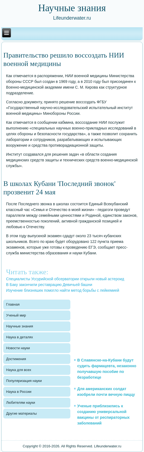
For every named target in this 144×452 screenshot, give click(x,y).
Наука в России (18, 392)
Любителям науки (20, 402)
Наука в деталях (19, 337)
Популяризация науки (24, 381)
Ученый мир (16, 315)
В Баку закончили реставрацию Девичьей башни (49, 284)
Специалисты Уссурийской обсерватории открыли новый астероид (65, 279)
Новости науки (18, 348)
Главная (12, 304)
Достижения (16, 359)
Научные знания (19, 326)
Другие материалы (21, 413)
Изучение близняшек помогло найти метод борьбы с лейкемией (62, 290)
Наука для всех (18, 370)
